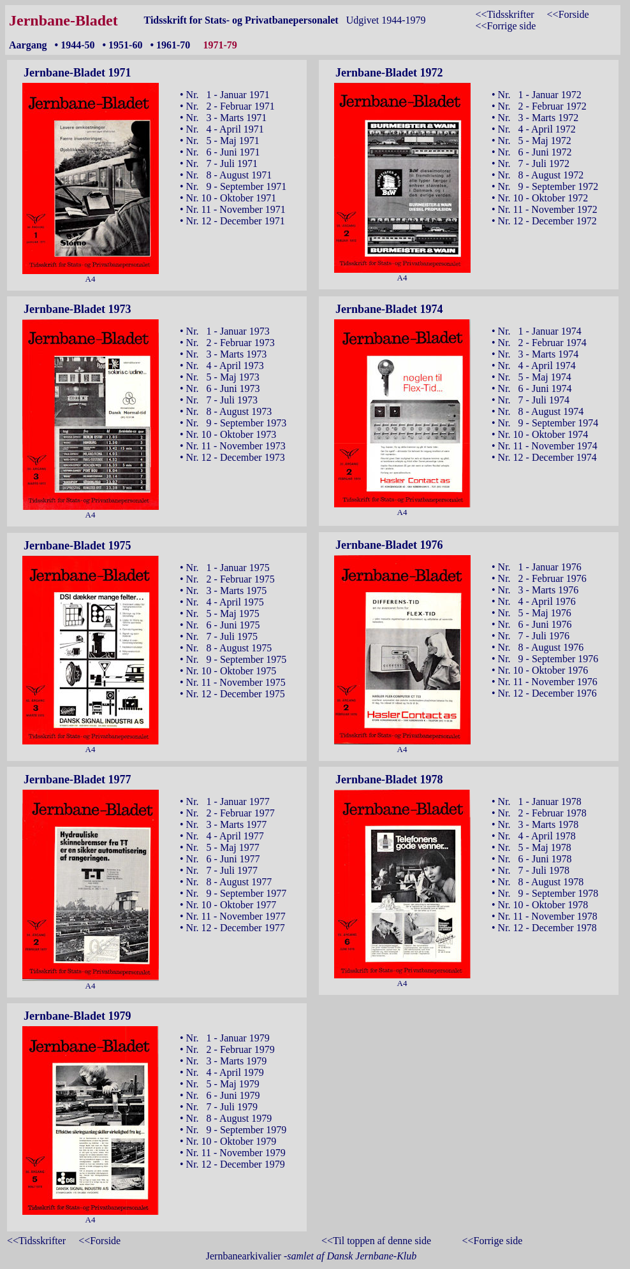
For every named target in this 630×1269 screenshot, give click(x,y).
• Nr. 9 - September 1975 (233, 659)
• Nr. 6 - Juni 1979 (220, 1095)
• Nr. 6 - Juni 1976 (532, 624)
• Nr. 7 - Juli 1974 (530, 400)
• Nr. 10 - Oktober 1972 (540, 197)
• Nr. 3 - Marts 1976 (535, 589)
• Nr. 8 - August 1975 (226, 647)
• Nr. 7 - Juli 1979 (219, 1106)
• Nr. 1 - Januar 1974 (537, 331)
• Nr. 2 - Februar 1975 (227, 579)
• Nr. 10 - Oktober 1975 (228, 670)
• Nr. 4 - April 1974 (534, 365)
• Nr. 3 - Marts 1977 (223, 824)
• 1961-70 (170, 45)
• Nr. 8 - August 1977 (226, 881)
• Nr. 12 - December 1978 (544, 927)
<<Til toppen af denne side (376, 1240)
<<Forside (568, 14)
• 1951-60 (123, 45)
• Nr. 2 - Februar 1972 (539, 106)
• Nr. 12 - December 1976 (544, 693)
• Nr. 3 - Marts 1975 (223, 590)
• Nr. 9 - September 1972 (545, 186)
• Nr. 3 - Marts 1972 (535, 117)
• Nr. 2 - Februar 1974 (539, 342)
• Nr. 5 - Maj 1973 (220, 377)
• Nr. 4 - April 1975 (222, 602)
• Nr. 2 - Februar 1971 (227, 106)
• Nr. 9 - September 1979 (233, 1129)
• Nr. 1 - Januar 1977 (225, 801)
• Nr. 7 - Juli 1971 (219, 163)
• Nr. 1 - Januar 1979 (225, 1038)
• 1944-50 (75, 45)
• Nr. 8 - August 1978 (537, 881)
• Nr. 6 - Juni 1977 (220, 858)
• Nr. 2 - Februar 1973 (227, 342)
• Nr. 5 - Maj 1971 (220, 140)
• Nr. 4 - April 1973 (222, 365)
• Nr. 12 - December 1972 (544, 220)
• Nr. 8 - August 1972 (537, 175)
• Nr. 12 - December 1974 (544, 457)
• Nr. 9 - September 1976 (545, 658)
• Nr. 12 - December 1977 (232, 927)
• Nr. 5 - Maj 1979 (220, 1083)
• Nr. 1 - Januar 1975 (225, 567)
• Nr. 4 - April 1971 (222, 129)
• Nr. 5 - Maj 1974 (531, 377)
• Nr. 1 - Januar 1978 (537, 801)
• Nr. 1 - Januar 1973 (225, 331)
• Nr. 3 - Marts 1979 (223, 1060)
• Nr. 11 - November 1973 (233, 445)
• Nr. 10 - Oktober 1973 (228, 434)
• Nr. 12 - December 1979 (232, 1164)
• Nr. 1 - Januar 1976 (537, 567)
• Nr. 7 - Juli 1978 (530, 870)
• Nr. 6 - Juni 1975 (220, 625)
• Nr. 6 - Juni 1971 (220, 152)
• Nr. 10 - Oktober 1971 (228, 197)
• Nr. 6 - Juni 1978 (532, 858)
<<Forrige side (505, 25)
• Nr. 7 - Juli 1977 (219, 870)
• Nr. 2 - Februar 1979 (227, 1049)
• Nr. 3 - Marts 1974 (535, 354)
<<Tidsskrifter (504, 14)
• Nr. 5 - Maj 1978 (531, 847)
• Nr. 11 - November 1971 (233, 209)
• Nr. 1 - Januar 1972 (537, 94)
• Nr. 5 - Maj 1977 (220, 847)
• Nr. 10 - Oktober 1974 (540, 434)
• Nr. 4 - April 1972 (534, 129)
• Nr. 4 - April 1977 (222, 835)
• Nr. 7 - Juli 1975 (219, 636)
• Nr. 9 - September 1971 (233, 186)
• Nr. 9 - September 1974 (545, 422)
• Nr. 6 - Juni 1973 (220, 388)
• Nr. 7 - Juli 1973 (219, 400)
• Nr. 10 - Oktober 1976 (540, 670)
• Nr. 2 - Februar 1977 (227, 813)
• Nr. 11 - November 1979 (233, 1152)
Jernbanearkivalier (311, 1256)
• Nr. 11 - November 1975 (233, 682)
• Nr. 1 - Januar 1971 (225, 94)
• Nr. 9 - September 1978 (545, 893)
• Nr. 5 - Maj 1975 (220, 613)
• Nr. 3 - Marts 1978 (535, 824)
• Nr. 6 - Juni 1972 (532, 152)
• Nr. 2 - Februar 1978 (539, 813)
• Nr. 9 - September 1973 (233, 422)
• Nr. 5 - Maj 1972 (531, 140)
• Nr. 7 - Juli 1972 (530, 163)
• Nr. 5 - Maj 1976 (531, 612)
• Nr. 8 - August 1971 (226, 175)
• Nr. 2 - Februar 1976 (539, 578)
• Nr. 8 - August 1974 (537, 411)
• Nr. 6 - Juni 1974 (532, 388)
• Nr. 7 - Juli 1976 (530, 635)
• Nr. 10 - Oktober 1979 (228, 1141)
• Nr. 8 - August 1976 (537, 647)
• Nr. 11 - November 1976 (544, 681)
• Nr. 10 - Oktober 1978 (540, 904)
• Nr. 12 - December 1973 (232, 457)
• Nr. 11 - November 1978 (544, 916)
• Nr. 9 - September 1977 (233, 893)
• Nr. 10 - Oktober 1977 (228, 904)
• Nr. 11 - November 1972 (544, 209)
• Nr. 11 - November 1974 (544, 445)
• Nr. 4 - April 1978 (534, 835)
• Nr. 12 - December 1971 (232, 220)
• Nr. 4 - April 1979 (222, 1072)
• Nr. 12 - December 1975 (232, 693)
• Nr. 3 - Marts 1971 (223, 117)
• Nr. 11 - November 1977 (233, 916)
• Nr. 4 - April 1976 (534, 601)
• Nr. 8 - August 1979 (226, 1118)
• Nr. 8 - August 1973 (226, 411)
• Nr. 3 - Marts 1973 (223, 354)
